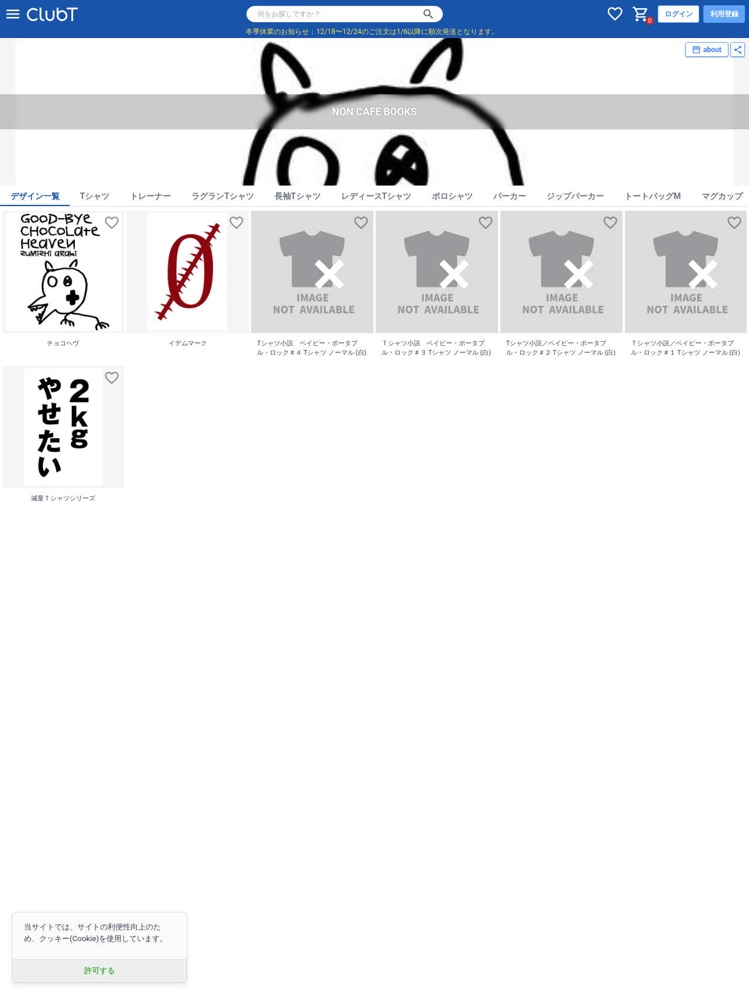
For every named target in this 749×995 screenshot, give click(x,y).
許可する (99, 970)
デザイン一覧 (35, 196)
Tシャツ (95, 196)
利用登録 (724, 14)
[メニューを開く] (13, 14)
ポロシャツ (452, 196)
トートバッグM (652, 196)
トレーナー (150, 196)
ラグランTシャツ (222, 196)
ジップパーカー (575, 196)
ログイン (679, 14)
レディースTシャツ (376, 196)
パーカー (509, 196)
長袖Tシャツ (297, 196)
